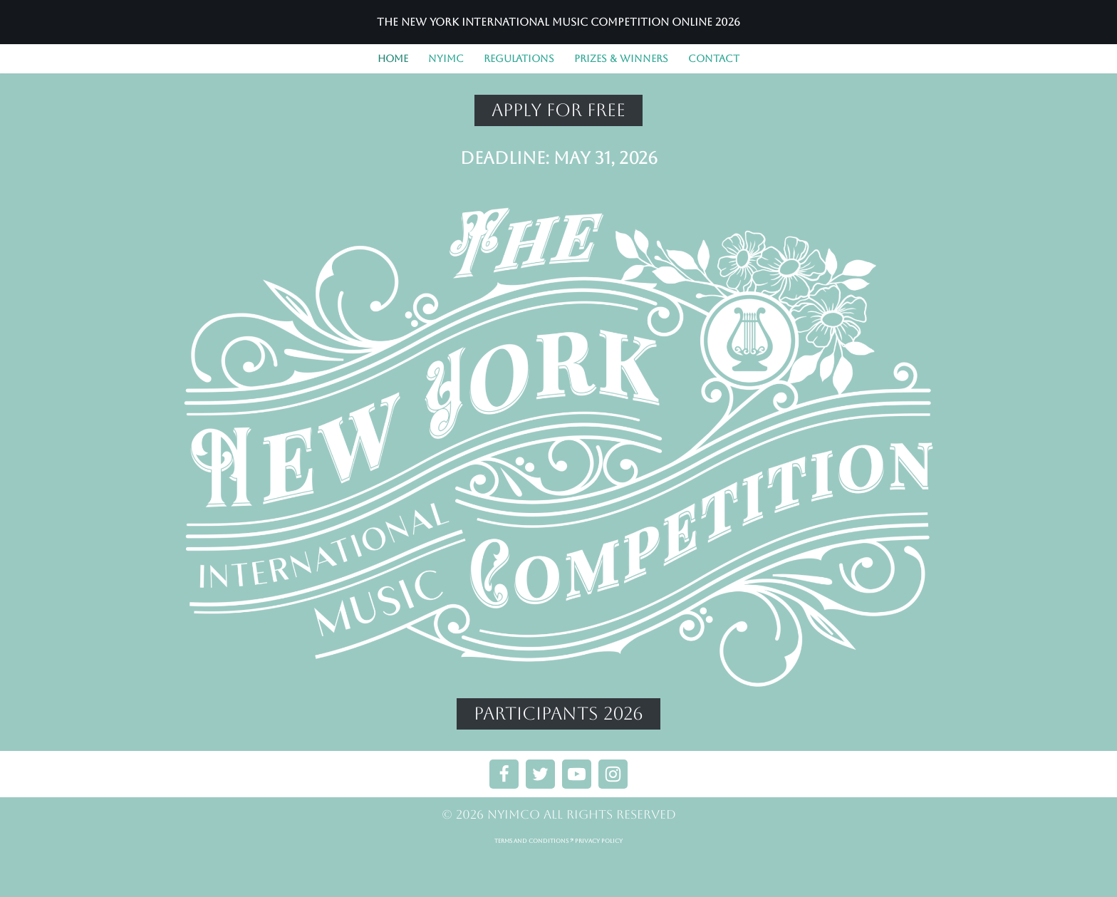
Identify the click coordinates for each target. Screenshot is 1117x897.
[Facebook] (504, 798)
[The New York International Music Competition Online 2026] (558, 22)
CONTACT (713, 58)
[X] (540, 798)
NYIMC (446, 58)
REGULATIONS (519, 58)
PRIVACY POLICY (599, 866)
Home (393, 58)
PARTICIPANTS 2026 (558, 713)
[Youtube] (576, 798)
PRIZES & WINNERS (621, 58)
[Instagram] (613, 798)
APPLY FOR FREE (558, 110)
